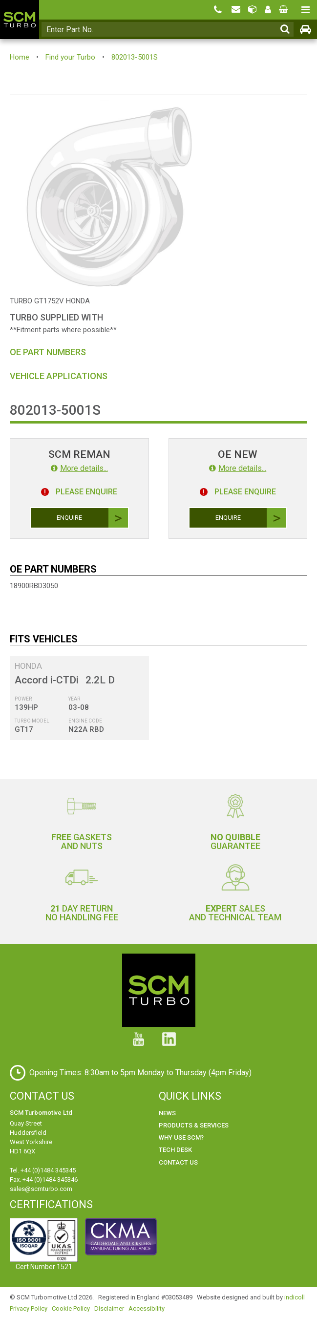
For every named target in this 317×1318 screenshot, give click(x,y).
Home (19, 57)
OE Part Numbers (48, 352)
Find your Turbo (70, 57)
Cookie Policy (71, 1308)
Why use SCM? (181, 1137)
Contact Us (178, 1162)
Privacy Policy (28, 1308)
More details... (79, 468)
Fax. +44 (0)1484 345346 (44, 1179)
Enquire (92, 518)
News (167, 1113)
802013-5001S (134, 57)
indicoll (294, 1297)
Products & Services (194, 1125)
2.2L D (100, 680)
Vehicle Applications (58, 376)
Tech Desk (175, 1149)
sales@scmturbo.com (41, 1188)
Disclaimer (109, 1308)
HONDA (28, 666)
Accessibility (146, 1308)
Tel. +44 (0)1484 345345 (43, 1170)
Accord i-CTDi (47, 680)
